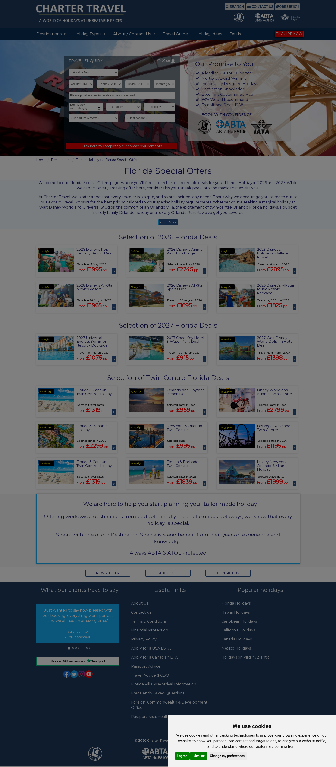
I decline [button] (198, 756)
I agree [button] (182, 756)
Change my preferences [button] (227, 756)
